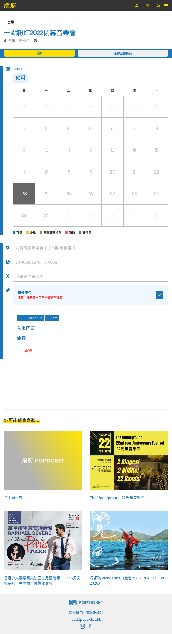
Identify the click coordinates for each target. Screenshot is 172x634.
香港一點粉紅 (18, 41)
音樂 (10, 22)
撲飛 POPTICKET (86, 602)
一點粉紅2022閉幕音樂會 (40, 33)
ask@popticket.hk (86, 619)
